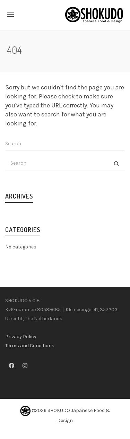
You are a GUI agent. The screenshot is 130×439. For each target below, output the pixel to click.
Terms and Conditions (29, 346)
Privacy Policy (20, 337)
